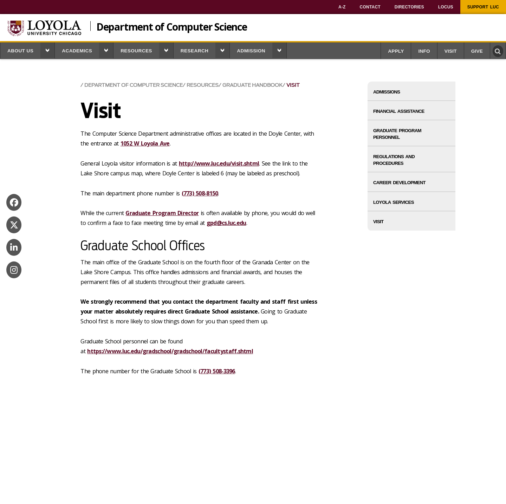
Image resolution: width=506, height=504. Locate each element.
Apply (396, 51)
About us (20, 50)
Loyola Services (393, 202)
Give (477, 51)
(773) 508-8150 (200, 193)
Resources (136, 50)
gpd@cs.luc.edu (226, 223)
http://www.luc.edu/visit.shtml (219, 163)
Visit (451, 51)
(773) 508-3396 (217, 371)
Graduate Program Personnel (397, 134)
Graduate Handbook (252, 85)
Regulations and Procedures (394, 160)
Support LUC (483, 7)
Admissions (386, 92)
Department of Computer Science (171, 26)
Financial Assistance (398, 111)
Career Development (399, 182)
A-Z (342, 7)
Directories (409, 7)
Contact (370, 7)
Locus (445, 7)
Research (195, 50)
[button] (47, 50)
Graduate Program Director (162, 213)
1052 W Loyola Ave (145, 143)
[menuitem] (342, 7)
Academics (77, 50)
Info (424, 51)
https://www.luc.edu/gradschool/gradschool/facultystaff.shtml (170, 351)
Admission (251, 50)
